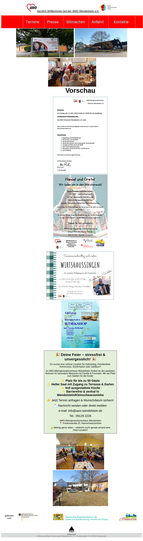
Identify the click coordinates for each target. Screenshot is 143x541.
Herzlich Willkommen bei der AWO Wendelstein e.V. (72, 11)
